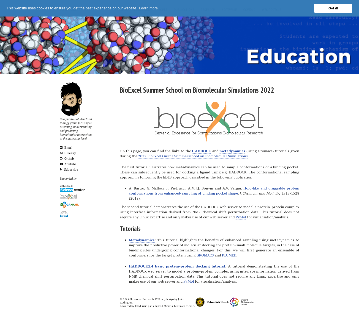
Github (67, 158)
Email (66, 147)
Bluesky (68, 153)
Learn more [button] (148, 8)
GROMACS (205, 255)
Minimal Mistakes (174, 306)
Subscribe (69, 169)
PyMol (241, 217)
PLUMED (229, 255)
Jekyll (138, 306)
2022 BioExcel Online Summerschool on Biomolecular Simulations (193, 156)
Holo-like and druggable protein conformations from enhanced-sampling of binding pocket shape (214, 191)
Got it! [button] (333, 8)
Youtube (68, 164)
